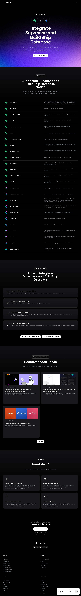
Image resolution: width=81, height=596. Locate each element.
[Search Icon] (73, 2)
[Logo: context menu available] (8, 2)
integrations (31, 14)
